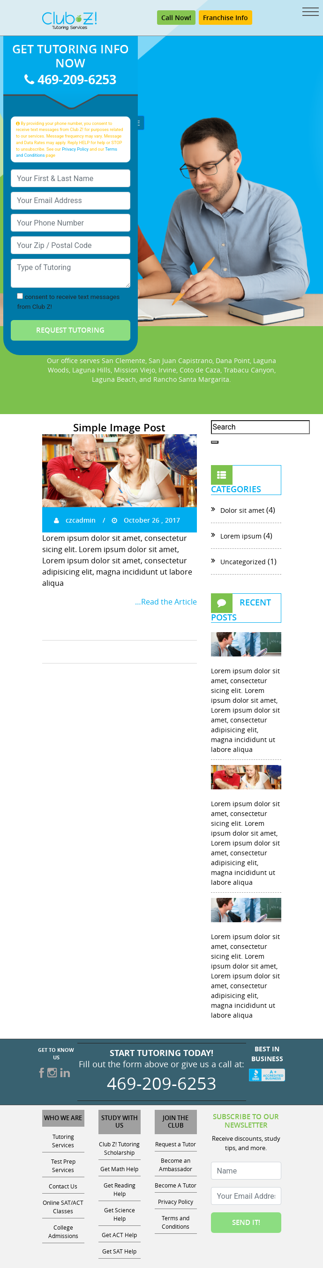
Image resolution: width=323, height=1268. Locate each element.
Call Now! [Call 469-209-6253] (176, 17)
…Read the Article (166, 602)
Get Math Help (119, 1169)
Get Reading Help (119, 1189)
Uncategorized (243, 561)
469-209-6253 (70, 79)
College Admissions (63, 1231)
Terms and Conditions (175, 1222)
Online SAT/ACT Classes (63, 1207)
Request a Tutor (175, 1144)
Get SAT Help (119, 1251)
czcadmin (75, 520)
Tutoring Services (63, 1141)
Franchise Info (225, 17)
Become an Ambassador (175, 1165)
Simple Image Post (119, 428)
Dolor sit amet (242, 510)
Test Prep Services (63, 1165)
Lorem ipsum (241, 536)
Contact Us (63, 1186)
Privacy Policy (75, 149)
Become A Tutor (175, 1185)
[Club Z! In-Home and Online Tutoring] (69, 20)
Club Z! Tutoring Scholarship (119, 1148)
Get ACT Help (119, 1235)
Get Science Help (119, 1214)
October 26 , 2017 (146, 520)
